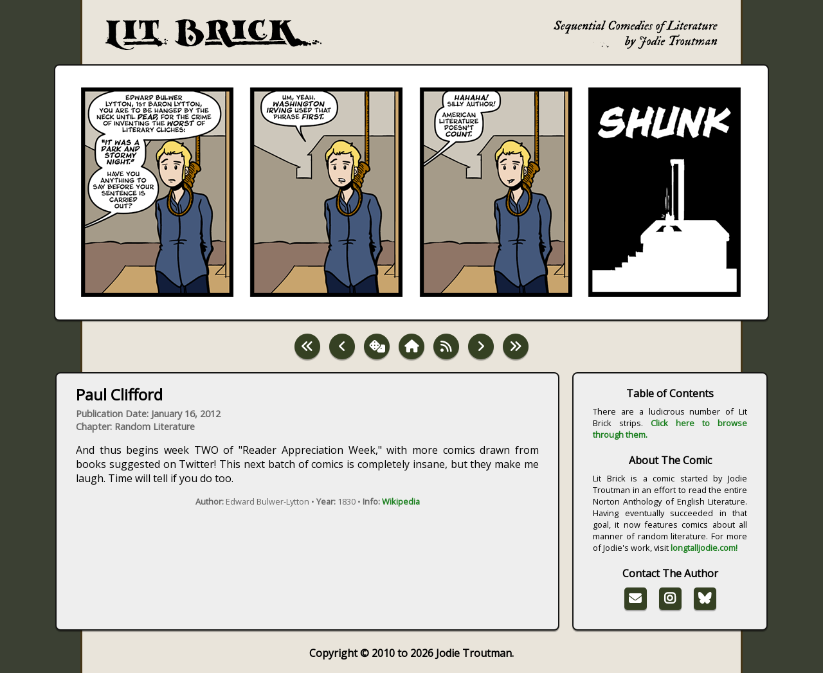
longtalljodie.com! (704, 547)
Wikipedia (401, 501)
